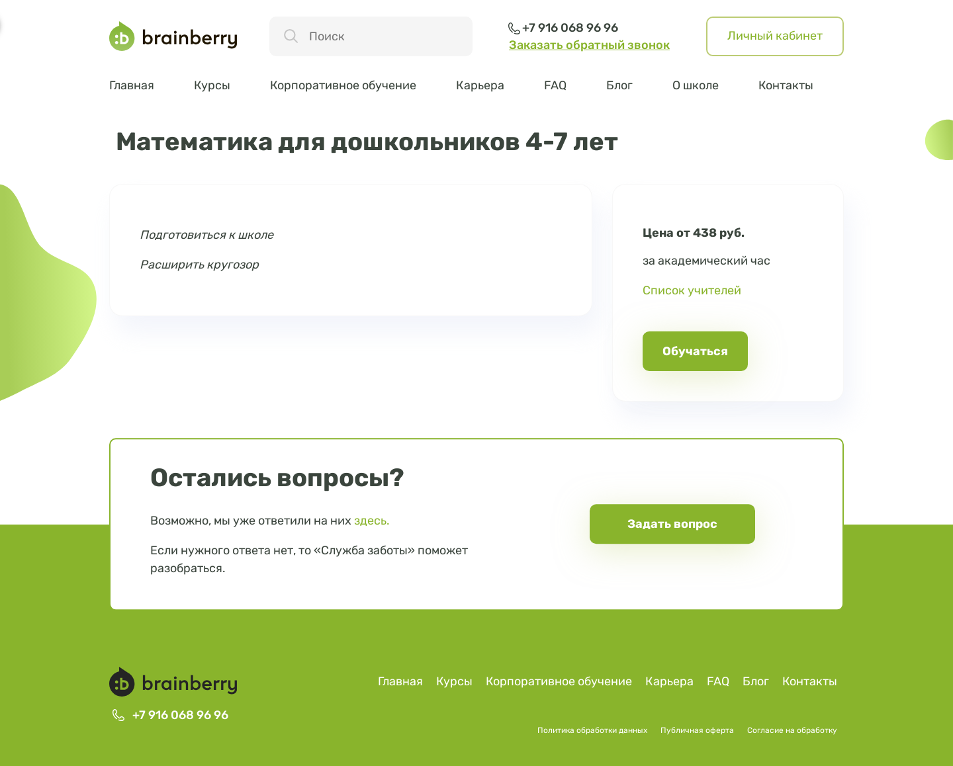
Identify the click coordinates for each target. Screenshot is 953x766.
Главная (131, 85)
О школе (695, 85)
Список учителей (692, 290)
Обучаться (695, 351)
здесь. (372, 520)
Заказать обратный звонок (589, 45)
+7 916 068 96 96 (570, 28)
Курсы (212, 85)
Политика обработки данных (592, 730)
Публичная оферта (697, 730)
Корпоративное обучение (343, 85)
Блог (619, 85)
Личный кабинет (775, 35)
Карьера (480, 85)
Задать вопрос (672, 524)
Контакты (785, 85)
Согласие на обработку (792, 730)
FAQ (555, 85)
